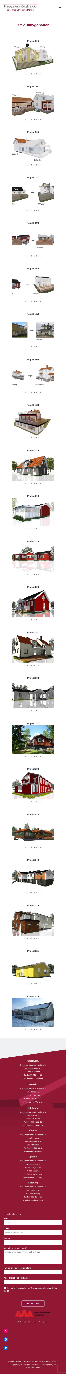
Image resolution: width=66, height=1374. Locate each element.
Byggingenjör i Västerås (33, 1102)
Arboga (12, 1364)
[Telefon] (33, 1242)
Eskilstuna (36, 1364)
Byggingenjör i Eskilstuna (33, 1125)
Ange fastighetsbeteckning (17, 1278)
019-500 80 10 (36, 1148)
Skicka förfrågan (33, 1303)
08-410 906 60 (36, 1075)
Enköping (27, 1364)
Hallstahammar (45, 1361)
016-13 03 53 (36, 1122)
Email (7, 1228)
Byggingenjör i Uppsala (33, 1177)
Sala (36, 1361)
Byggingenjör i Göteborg (33, 1200)
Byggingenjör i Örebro (33, 1151)
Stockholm (30, 1367)
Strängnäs (52, 1364)
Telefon (8, 1238)
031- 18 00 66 (36, 1197)
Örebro (37, 1367)
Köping (54, 1361)
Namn (7, 1218)
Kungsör (19, 1364)
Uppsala (44, 1364)
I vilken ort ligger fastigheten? (18, 1268)
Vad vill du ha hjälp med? (16, 1248)
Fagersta (19, 1361)
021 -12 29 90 (36, 1098)
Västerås (11, 1361)
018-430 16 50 (36, 1174)
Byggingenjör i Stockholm (33, 1078)
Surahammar (28, 1361)
